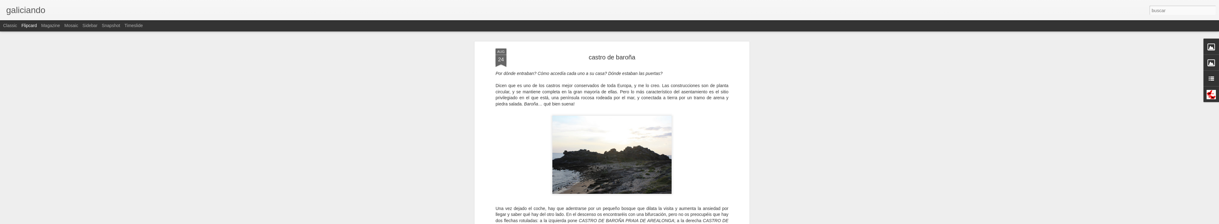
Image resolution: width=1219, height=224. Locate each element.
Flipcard (29, 25)
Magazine (50, 25)
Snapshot (111, 25)
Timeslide (134, 25)
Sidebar (90, 25)
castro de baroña (612, 57)
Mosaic (71, 25)
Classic (10, 25)
